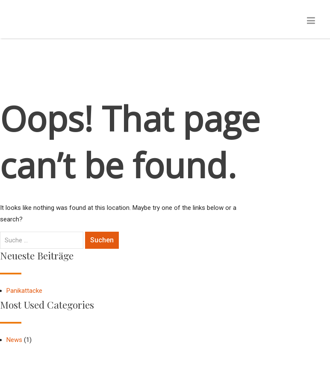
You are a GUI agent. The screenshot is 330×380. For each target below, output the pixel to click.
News (14, 340)
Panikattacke (24, 291)
